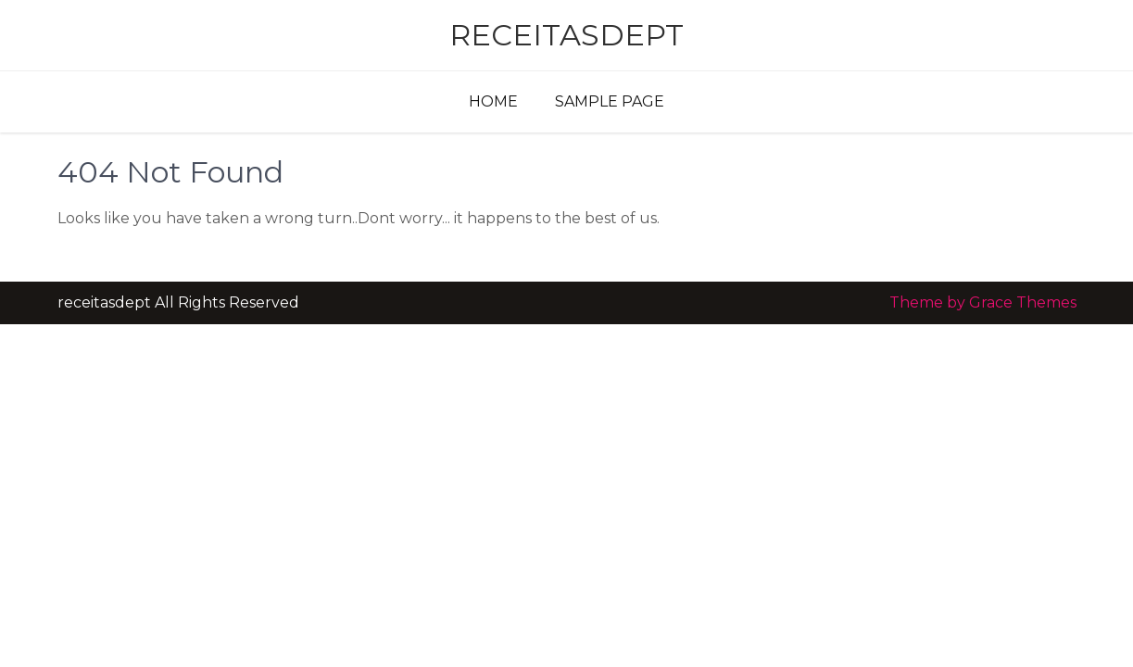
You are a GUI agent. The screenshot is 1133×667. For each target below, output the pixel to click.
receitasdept (566, 35)
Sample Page (609, 101)
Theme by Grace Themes (982, 302)
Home (493, 101)
